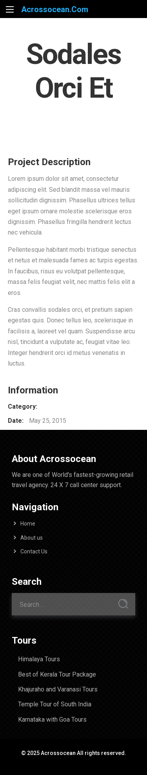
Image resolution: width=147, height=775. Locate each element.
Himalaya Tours (39, 659)
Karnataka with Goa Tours (52, 719)
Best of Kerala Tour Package (57, 674)
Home (27, 523)
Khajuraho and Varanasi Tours (58, 689)
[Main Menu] (10, 9)
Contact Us (33, 551)
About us (31, 538)
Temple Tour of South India (54, 704)
